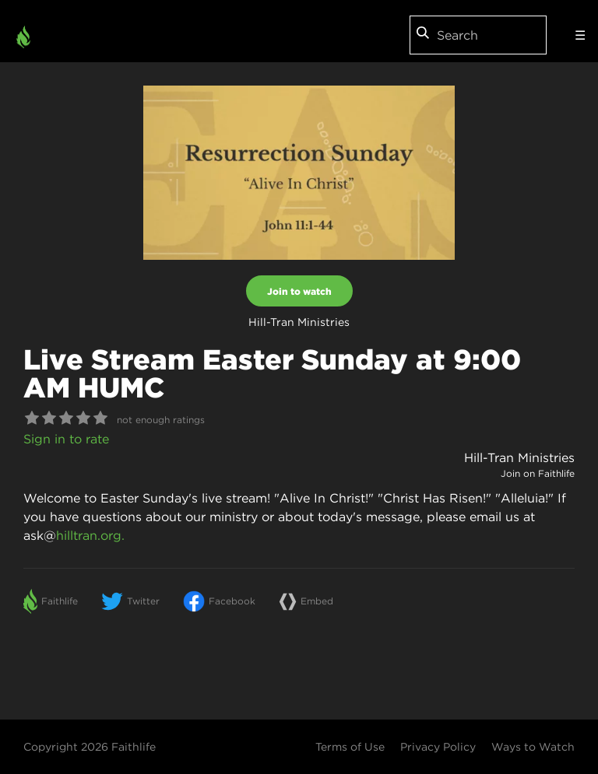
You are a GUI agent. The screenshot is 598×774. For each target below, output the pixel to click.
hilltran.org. (90, 535)
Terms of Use (350, 747)
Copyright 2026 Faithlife (89, 747)
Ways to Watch (533, 747)
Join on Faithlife (538, 473)
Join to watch (299, 291)
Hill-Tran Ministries (519, 457)
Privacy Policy (438, 747)
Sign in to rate (66, 439)
